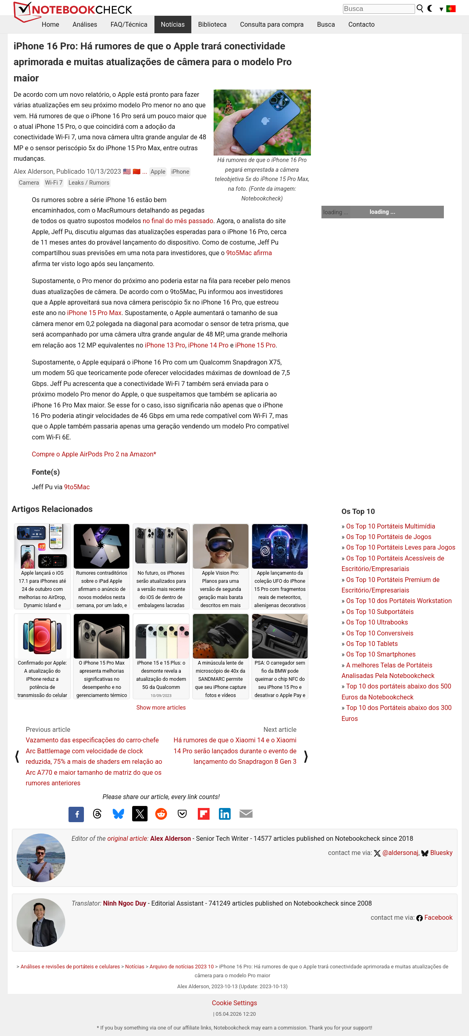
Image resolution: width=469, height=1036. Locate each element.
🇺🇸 (127, 171)
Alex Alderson (170, 838)
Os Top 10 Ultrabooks (377, 622)
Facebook (434, 917)
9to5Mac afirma (249, 253)
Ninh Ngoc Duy (124, 903)
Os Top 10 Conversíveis (379, 633)
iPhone (180, 171)
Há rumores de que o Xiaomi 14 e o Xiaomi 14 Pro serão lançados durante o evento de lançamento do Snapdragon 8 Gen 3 (234, 750)
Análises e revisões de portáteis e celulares (70, 967)
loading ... (335, 212)
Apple (157, 171)
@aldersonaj (396, 853)
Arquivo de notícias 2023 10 (182, 967)
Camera (29, 182)
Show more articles (161, 707)
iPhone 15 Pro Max (94, 313)
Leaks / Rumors (89, 182)
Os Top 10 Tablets (372, 644)
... (145, 171)
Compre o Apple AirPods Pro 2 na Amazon (93, 454)
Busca (326, 24)
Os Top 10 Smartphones (381, 654)
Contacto (361, 24)
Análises (85, 24)
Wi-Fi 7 (53, 182)
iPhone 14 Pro (208, 345)
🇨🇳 (137, 171)
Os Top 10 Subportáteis (380, 612)
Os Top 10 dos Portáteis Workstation (399, 601)
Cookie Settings (234, 1003)
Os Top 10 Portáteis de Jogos (388, 537)
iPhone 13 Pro (165, 345)
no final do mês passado (178, 221)
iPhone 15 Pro (255, 345)
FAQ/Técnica (129, 24)
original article (127, 838)
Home (50, 24)
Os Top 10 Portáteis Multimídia (390, 526)
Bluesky (436, 853)
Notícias (173, 24)
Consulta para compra (272, 24)
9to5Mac (77, 487)
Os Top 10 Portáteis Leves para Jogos (401, 547)
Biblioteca (212, 24)
